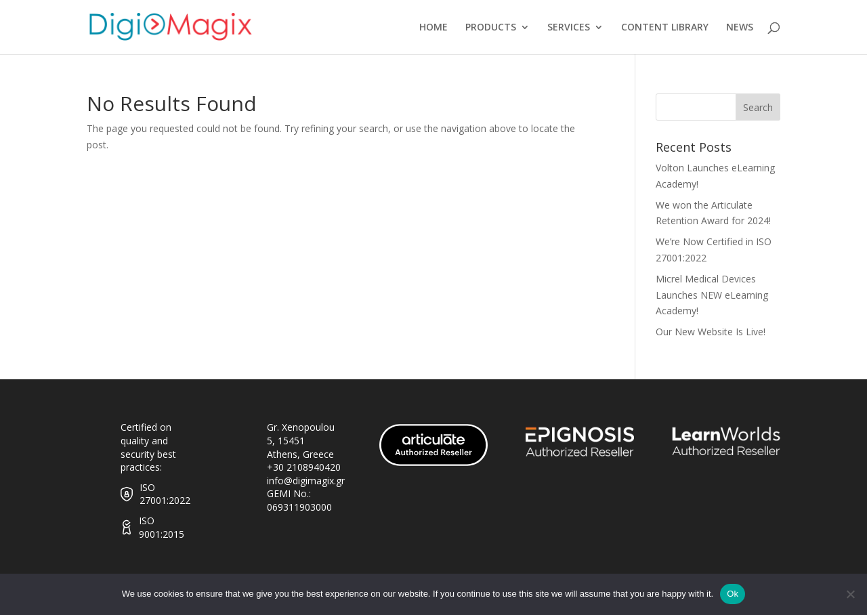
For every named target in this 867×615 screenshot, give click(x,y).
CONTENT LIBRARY (665, 27)
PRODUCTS (490, 27)
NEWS (739, 27)
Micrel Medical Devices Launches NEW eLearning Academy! (712, 295)
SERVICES (568, 27)
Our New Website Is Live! (710, 331)
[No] (850, 594)
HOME (433, 27)
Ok (732, 594)
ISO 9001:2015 (161, 527)
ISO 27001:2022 (165, 494)
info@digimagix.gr (306, 480)
